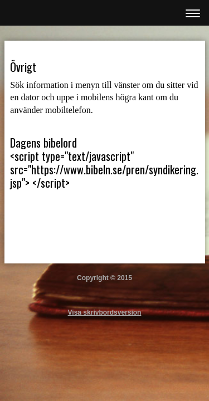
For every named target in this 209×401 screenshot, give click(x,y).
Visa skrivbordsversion (105, 312)
